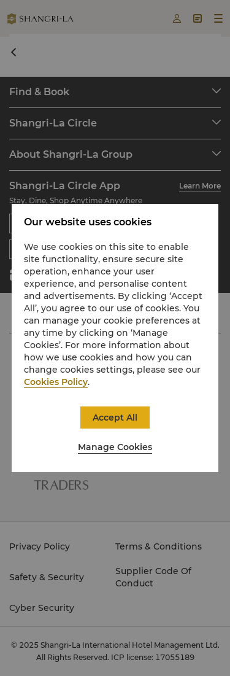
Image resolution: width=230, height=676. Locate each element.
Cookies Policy (56, 381)
